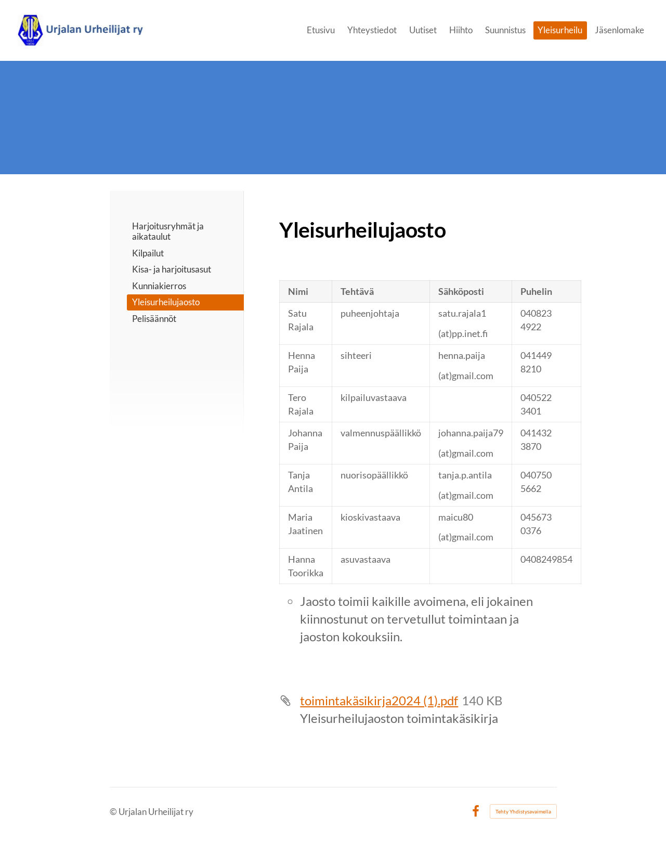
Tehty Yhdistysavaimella (523, 811)
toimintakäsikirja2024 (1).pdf (379, 700)
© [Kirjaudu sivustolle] (114, 811)
